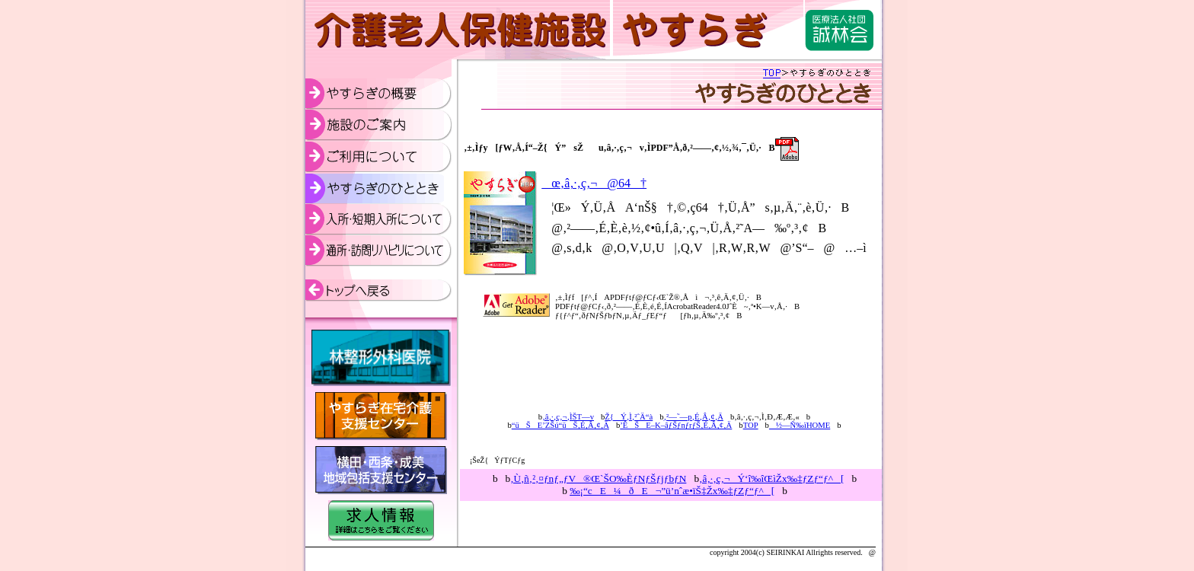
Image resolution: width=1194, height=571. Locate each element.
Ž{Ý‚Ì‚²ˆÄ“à (629, 417)
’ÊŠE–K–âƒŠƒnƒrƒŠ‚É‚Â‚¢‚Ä (676, 425)
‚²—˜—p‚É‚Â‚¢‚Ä (693, 417)
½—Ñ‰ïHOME (799, 425)
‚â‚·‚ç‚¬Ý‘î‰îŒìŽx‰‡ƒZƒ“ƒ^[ (771, 478)
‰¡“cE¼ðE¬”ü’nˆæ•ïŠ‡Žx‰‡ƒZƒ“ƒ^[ (672, 490)
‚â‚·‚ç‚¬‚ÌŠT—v (568, 417)
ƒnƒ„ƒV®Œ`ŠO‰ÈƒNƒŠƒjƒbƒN (598, 478)
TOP (750, 425)
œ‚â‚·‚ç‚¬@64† (593, 183)
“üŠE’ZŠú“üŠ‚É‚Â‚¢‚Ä (560, 425)
